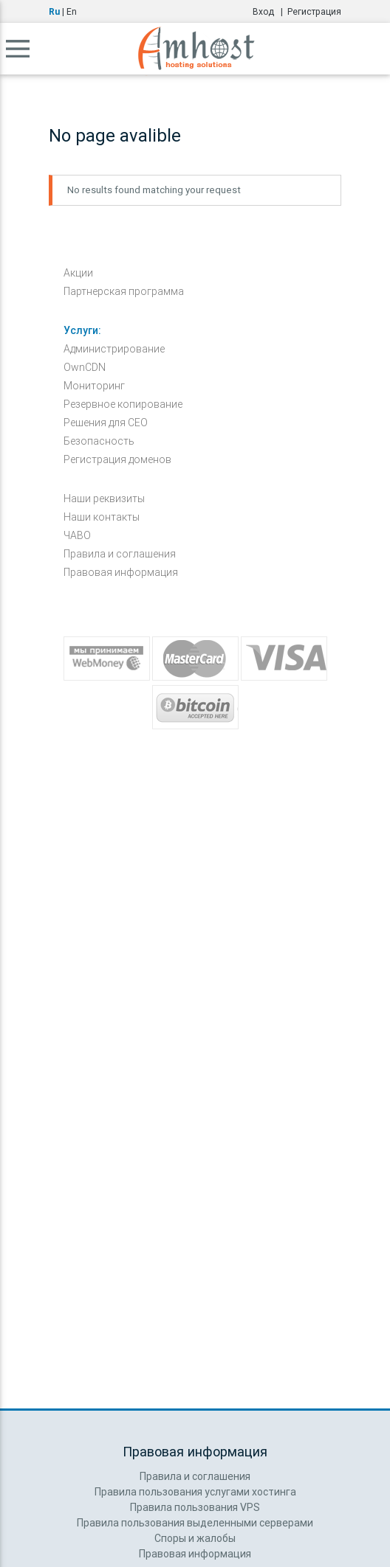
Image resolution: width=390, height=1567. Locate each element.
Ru (54, 11)
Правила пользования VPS (195, 1507)
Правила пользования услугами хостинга (195, 1491)
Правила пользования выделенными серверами (195, 1522)
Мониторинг (94, 385)
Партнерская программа (124, 291)
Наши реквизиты (104, 498)
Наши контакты (102, 517)
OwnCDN (85, 367)
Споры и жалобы (195, 1538)
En (71, 11)
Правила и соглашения (120, 553)
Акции (78, 272)
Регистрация (314, 11)
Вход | (270, 11)
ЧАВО (77, 535)
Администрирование (114, 348)
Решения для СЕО (106, 422)
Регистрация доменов (117, 459)
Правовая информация (121, 572)
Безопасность (99, 441)
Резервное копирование (123, 404)
